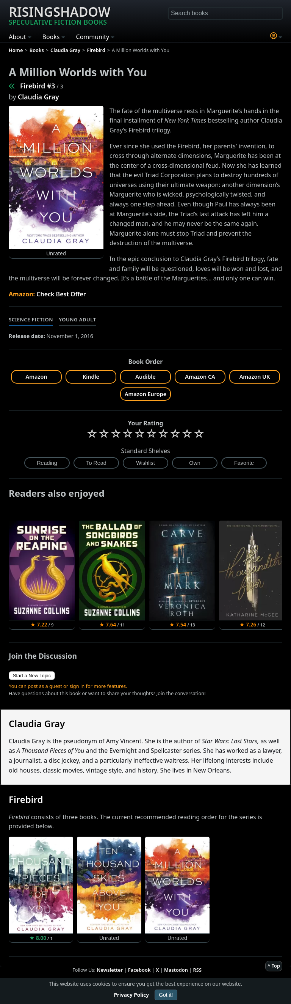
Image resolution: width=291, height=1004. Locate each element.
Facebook (139, 969)
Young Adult (77, 319)
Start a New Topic (32, 675)
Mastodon (176, 969)
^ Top (274, 965)
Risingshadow (59, 15)
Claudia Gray (38, 96)
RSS (197, 969)
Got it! (166, 995)
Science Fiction (31, 319)
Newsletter (110, 969)
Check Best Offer (61, 294)
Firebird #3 (37, 85)
